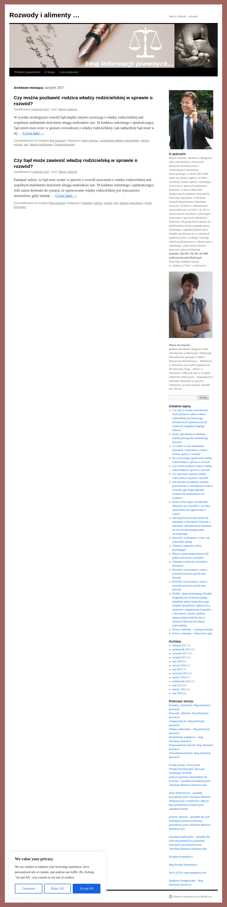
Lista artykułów (68, 72)
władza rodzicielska (40, 144)
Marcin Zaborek (68, 109)
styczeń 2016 (179, 665)
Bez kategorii (57, 140)
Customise (28, 888)
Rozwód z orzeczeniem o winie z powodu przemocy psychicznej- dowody (190, 573)
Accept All (86, 888)
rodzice (145, 140)
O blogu (50, 72)
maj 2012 (177, 685)
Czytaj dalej (33, 133)
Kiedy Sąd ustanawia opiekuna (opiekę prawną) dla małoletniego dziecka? (190, 438)
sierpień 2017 (179, 657)
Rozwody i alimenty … (44, 15)
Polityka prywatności (27, 72)
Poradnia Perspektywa (181, 856)
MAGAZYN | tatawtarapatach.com (187, 872)
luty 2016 (177, 661)
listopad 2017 (179, 645)
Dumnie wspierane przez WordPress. (192, 896)
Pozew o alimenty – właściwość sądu (192, 633)
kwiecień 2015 (180, 673)
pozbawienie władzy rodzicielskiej (119, 140)
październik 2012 (181, 681)
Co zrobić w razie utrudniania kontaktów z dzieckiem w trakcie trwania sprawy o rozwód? (190, 450)
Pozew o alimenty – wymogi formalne (192, 629)
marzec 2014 (179, 677)
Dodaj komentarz (65, 144)
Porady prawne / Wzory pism (184, 765)
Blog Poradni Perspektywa (183, 864)
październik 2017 (181, 649)
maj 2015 (177, 669)
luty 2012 (177, 693)
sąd (26, 144)
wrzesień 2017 (180, 653)
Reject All (57, 888)
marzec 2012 (179, 689)
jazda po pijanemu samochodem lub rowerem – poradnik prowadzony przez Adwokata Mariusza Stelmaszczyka (190, 781)
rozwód (18, 144)
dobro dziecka (90, 140)
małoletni (87, 203)
